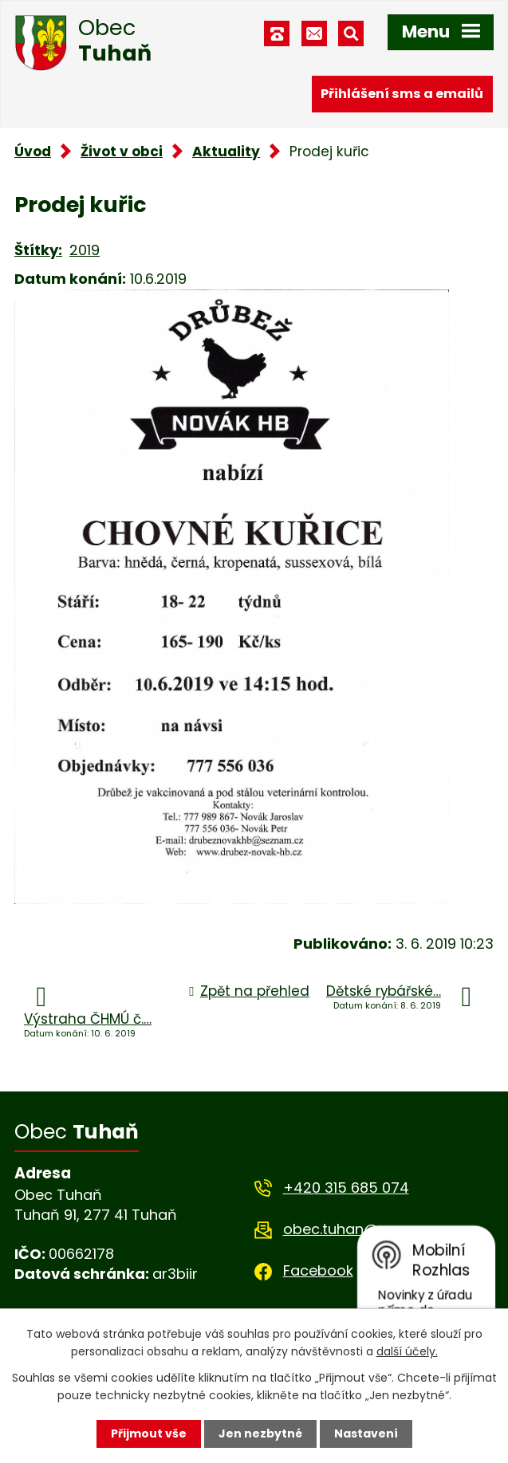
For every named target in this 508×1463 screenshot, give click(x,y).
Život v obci (122, 151)
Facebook (318, 1270)
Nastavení (366, 1433)
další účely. (407, 1351)
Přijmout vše (149, 1433)
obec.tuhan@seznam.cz (368, 1229)
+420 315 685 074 (346, 1188)
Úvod (32, 151)
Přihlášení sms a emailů (402, 94)
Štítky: (38, 250)
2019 (84, 250)
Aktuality (226, 151)
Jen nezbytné (260, 1433)
